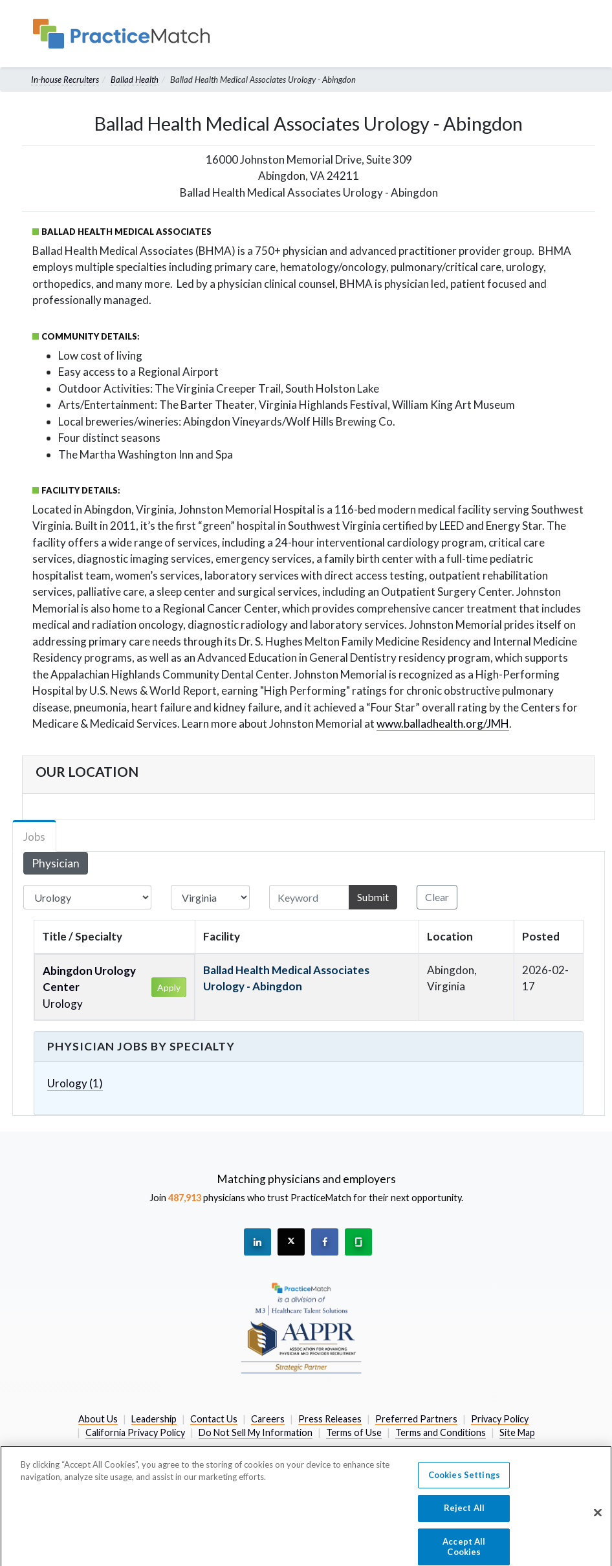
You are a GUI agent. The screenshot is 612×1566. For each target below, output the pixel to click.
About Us (98, 1418)
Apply (168, 987)
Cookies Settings (464, 1482)
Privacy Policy (500, 1418)
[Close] (598, 1520)
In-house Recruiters (65, 79)
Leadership (154, 1418)
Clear (437, 897)
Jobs (34, 836)
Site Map (517, 1432)
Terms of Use (354, 1432)
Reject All (464, 1515)
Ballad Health (134, 79)
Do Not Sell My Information (255, 1432)
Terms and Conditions (440, 1432)
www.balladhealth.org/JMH (443, 723)
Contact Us (213, 1418)
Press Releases (330, 1418)
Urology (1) (75, 1083)
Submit (373, 897)
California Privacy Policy (135, 1432)
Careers (268, 1418)
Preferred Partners (416, 1418)
